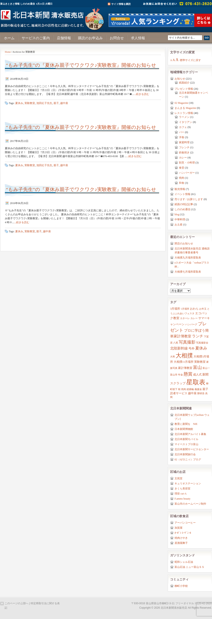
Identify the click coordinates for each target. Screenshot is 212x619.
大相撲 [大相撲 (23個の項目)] (184, 355)
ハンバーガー (187, 172)
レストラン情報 (184, 113)
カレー (183, 157)
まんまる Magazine (185, 108)
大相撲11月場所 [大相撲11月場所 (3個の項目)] (183, 361)
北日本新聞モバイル (186, 439)
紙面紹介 (184, 82)
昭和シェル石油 (184, 561)
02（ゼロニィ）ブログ (188, 459)
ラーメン (184, 117)
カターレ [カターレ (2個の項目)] (185, 318)
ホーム (9, 38)
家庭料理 (184, 142)
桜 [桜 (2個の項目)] (179, 389)
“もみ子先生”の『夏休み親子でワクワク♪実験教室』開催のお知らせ (81, 65)
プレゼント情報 (184, 88)
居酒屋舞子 (181, 543)
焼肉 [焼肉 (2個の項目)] (183, 389)
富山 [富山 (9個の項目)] (197, 367)
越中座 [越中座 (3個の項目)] (192, 393)
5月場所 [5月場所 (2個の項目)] (185, 309)
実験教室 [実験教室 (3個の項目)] (200, 361)
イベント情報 (182, 194)
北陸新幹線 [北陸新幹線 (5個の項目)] (179, 348)
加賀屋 (178, 527)
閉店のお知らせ (184, 243)
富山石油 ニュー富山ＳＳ (189, 567)
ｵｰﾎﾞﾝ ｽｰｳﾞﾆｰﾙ (183, 532)
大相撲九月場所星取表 (188, 257)
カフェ (183, 127)
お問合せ (117, 38)
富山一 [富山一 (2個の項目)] (206, 368)
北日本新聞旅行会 (185, 454)
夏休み (19, 103)
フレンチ (184, 147)
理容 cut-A (180, 493)
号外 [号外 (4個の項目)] (191, 348)
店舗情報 (64, 38)
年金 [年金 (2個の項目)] (180, 375)
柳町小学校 (181, 585)
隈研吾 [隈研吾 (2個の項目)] (201, 393)
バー (181, 132)
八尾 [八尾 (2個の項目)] (175, 343)
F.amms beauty (182, 498)
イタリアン (185, 122)
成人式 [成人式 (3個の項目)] (197, 374)
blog (177, 214)
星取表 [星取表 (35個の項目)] (195, 382)
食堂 (181, 167)
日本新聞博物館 (184, 429)
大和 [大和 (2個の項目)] (172, 356)
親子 (56, 103)
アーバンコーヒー (185, 522)
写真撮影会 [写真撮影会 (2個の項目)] (202, 343)
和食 (181, 182)
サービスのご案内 (36, 38)
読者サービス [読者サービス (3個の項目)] (178, 393)
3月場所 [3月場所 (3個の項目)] (175, 308)
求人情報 (138, 38)
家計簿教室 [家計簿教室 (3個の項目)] (185, 368)
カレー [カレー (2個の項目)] (194, 318)
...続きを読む (141, 94)
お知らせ (180, 78)
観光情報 (180, 189)
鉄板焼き (184, 152)
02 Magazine (181, 102)
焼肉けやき (181, 537)
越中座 (64, 103)
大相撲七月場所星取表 (188, 271)
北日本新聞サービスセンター (192, 449)
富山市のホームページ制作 (190, 503)
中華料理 (180, 219)
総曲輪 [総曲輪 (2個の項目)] (190, 389)
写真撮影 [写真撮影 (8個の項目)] (187, 342)
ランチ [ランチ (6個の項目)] (197, 336)
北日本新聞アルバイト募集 (190, 434)
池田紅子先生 (44, 103)
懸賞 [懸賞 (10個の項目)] (188, 374)
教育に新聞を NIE (186, 424)
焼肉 (181, 177)
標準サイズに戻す (190, 60)
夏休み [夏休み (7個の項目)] (201, 348)
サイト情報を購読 (121, 4)
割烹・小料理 (187, 162)
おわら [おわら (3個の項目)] (194, 308)
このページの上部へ (16, 603)
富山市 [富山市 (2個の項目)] (173, 375)
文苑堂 (178, 478)
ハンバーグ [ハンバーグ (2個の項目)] (191, 324)
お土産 (178, 224)
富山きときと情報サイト (53, 17)
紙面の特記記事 (184, 204)
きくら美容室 (182, 488)
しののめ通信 (182, 209)
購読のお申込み (90, 38)
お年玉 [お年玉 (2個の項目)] (202, 309)
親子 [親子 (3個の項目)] (205, 389)
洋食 (181, 137)
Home (8, 51)
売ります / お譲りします (189, 199)
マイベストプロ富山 (186, 444)
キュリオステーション (188, 483)
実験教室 (29, 103)
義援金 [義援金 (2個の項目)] (198, 389)
